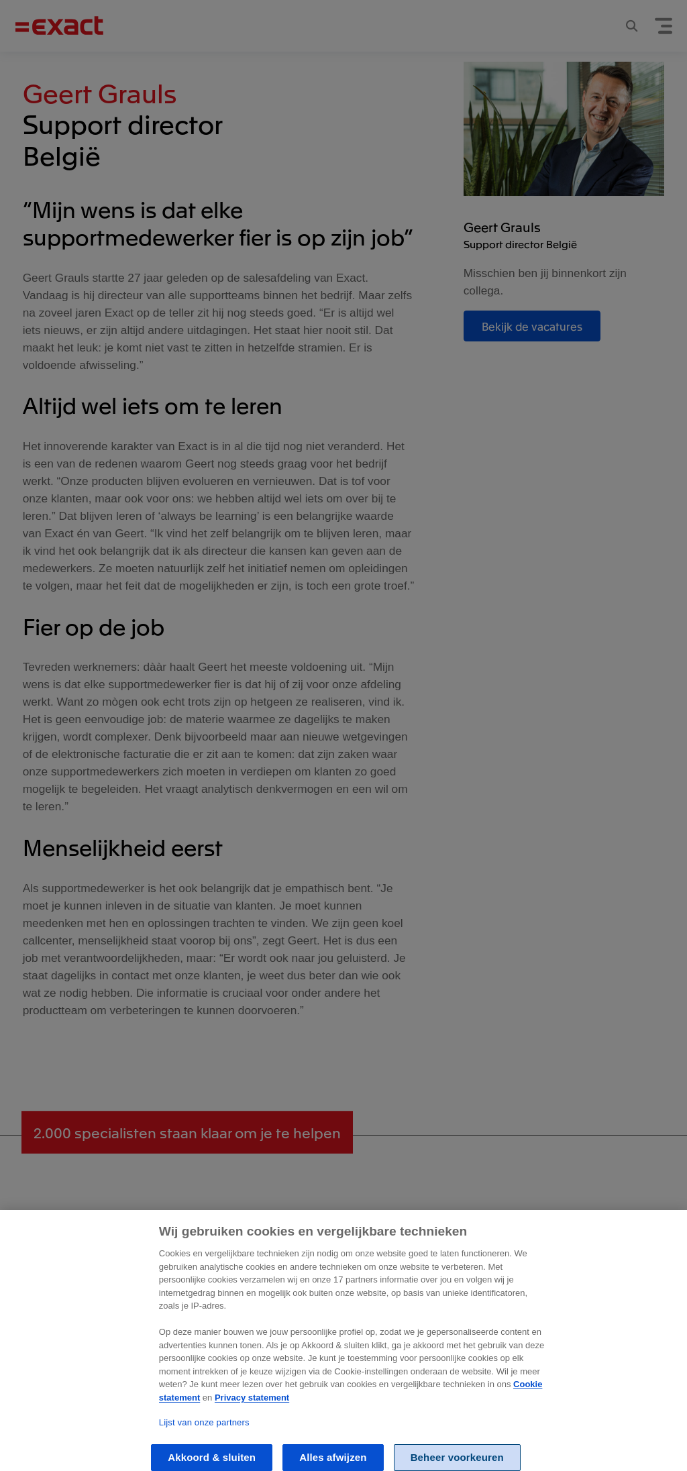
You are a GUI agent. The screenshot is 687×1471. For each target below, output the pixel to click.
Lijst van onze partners (204, 1435)
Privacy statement (252, 1410)
